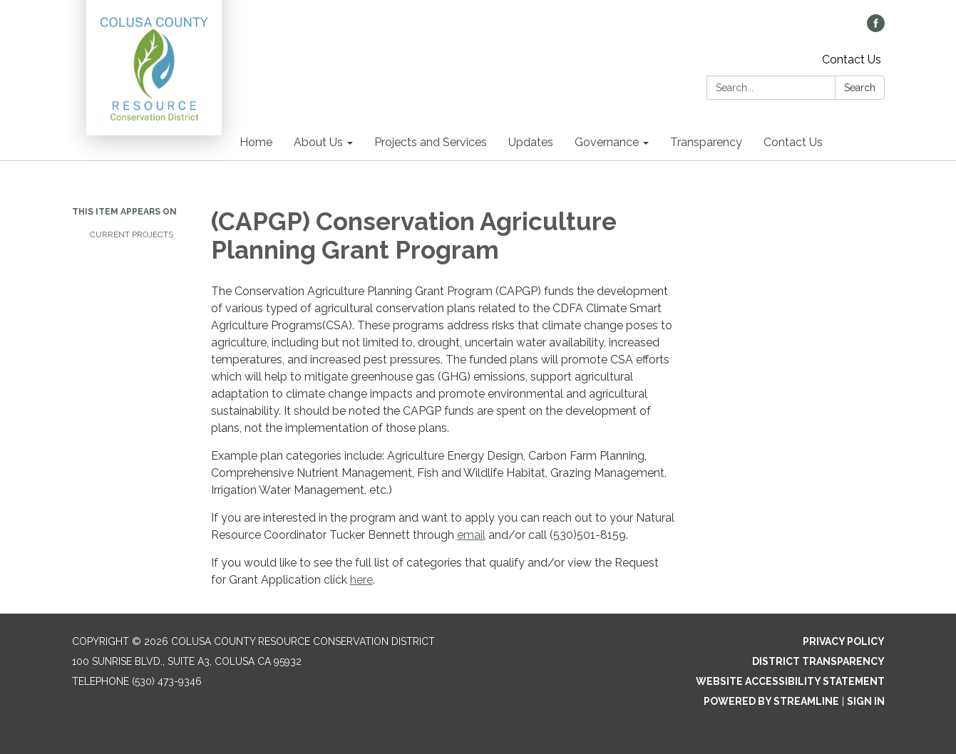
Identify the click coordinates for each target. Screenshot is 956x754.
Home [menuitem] (256, 142)
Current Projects (131, 234)
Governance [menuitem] (607, 142)
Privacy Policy (844, 641)
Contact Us (851, 59)
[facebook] (876, 28)
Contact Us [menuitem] (793, 142)
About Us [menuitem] (318, 142)
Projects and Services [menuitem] (430, 142)
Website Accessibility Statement (790, 681)
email (471, 535)
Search (859, 87)
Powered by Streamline (771, 701)
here (361, 580)
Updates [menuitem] (530, 142)
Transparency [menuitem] (706, 142)
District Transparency (818, 661)
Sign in (866, 701)
